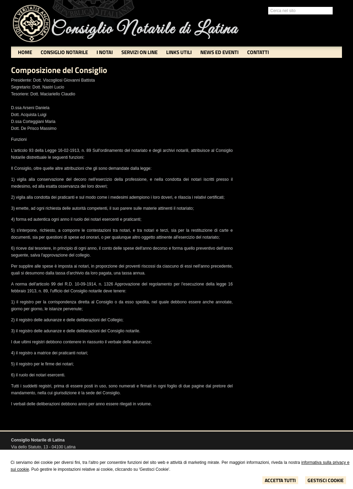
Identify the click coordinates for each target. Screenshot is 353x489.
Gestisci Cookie (325, 480)
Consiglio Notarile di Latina (144, 29)
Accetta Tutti (280, 480)
